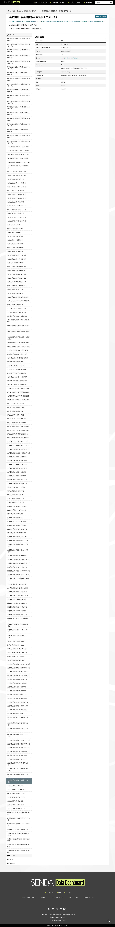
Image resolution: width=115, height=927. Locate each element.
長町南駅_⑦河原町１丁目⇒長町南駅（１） (17, 718)
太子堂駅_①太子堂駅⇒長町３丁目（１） (19, 441)
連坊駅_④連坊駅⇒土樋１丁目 (15, 660)
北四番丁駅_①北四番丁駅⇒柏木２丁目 (18, 388)
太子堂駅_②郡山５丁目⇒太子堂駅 (17, 460)
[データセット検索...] (104, 2)
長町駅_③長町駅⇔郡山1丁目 (15, 801)
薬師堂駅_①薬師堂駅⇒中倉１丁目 (17, 607)
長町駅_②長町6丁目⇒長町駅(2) (16, 789)
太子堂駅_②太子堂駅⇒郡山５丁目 (17, 457)
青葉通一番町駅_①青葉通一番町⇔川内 (18, 829)
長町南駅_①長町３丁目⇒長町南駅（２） (19, 675)
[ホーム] (9, 11)
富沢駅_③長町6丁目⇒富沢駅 (15, 502)
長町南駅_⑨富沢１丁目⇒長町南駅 (17, 755)
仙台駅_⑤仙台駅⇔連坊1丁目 (15, 244)
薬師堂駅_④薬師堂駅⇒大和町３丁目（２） (17, 636)
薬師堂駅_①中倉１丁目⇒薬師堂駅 (17, 603)
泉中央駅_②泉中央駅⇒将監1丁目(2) (17, 595)
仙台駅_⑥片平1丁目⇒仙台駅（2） (17, 270)
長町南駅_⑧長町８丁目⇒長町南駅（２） (19, 751)
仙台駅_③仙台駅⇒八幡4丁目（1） (17, 209)
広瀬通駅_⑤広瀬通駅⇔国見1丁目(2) (17, 540)
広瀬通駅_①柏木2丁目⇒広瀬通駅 (16, 510)
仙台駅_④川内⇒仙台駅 (14, 232)
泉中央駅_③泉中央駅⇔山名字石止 (17, 599)
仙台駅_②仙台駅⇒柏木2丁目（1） (17, 183)
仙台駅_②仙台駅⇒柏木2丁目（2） (17, 187)
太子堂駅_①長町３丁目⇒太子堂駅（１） (19, 449)
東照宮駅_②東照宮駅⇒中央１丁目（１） (19, 571)
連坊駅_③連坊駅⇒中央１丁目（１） (17, 649)
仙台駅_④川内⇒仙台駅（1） (15, 236)
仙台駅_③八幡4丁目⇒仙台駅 (15, 213)
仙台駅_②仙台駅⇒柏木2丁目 (15, 179)
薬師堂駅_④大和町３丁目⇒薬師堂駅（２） (17, 625)
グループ (67, 892)
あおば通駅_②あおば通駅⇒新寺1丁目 (18, 154)
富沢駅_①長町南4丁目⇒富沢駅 (16, 487)
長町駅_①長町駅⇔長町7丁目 (15, 786)
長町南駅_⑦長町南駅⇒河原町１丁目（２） (17, 735)
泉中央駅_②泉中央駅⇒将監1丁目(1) (17, 592)
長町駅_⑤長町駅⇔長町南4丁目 (16, 808)
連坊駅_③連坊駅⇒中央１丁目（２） (17, 652)
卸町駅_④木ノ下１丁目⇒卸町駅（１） (18, 430)
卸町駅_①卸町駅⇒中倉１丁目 (15, 407)
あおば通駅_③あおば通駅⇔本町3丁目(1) (18, 162)
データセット (50, 892)
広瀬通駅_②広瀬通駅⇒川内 (15, 517)
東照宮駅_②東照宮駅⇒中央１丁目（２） (19, 574)
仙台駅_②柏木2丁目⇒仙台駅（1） (17, 194)
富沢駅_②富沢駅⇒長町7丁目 (15, 491)
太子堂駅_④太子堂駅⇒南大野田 (16, 476)
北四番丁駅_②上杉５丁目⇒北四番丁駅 (18, 396)
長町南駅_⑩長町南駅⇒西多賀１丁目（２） (57, 11)
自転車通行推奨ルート (32, 11)
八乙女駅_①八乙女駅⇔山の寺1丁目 (17, 308)
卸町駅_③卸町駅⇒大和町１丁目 (16, 419)
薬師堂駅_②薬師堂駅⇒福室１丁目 (17, 614)
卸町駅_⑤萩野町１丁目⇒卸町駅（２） (18, 438)
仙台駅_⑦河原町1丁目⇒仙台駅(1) (16, 282)
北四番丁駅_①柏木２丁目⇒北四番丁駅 (18, 392)
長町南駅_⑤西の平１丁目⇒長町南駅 (17, 702)
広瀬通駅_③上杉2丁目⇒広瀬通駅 (16, 521)
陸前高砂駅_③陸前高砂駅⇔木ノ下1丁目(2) (18, 824)
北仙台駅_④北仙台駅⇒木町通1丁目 (17, 377)
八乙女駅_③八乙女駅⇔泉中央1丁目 (17, 316)
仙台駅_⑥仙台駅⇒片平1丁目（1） (16, 255)
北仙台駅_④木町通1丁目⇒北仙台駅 (17, 381)
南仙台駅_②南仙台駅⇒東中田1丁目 (17, 384)
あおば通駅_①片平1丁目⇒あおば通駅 (18, 150)
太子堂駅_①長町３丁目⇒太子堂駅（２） (19, 453)
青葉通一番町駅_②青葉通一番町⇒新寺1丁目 (18, 840)
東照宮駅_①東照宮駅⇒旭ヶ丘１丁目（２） (17, 551)
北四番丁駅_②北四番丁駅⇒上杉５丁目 (18, 400)
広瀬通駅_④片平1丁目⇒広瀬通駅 (16, 533)
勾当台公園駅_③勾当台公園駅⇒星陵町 (18, 342)
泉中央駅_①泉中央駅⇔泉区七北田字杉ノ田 (18, 579)
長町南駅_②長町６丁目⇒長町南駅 (17, 683)
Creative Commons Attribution (70, 58)
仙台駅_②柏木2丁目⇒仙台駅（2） (17, 198)
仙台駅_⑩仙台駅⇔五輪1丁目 (15, 304)
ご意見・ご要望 (75, 3)
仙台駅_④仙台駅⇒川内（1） (15, 228)
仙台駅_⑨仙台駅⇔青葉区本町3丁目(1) (18, 297)
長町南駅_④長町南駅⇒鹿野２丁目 (17, 694)
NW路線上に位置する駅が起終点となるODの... (18, 119)
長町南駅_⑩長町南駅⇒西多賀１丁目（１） (17, 775)
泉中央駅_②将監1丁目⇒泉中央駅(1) (17, 584)
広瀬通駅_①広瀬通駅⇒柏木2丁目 (16, 506)
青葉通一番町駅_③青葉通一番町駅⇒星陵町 (18, 851)
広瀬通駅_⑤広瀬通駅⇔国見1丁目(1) (17, 536)
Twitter (10, 859)
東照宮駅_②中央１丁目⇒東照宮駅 (17, 555)
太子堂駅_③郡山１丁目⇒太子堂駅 (17, 468)
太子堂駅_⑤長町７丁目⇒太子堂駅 (17, 483)
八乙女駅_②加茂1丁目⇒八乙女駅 (16, 312)
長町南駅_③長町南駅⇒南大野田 (16, 690)
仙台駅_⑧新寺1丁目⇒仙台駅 (15, 293)
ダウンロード (101, 16)
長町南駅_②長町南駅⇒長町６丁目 (17, 679)
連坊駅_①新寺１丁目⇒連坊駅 (15, 641)
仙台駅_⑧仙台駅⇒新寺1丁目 (15, 289)
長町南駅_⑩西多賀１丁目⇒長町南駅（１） (17, 764)
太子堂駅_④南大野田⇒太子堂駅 (16, 472)
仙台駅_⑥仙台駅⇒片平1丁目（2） (17, 259)
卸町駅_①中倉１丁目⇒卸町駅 (15, 403)
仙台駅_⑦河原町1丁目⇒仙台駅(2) (16, 285)
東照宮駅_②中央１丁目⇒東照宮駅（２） (19, 563)
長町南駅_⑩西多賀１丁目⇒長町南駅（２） (17, 769)
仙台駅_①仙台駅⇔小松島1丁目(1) (16, 171)
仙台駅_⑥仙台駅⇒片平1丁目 (15, 251)
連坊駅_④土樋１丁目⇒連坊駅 (15, 656)
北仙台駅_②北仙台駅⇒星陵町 (15, 361)
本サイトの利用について (28, 897)
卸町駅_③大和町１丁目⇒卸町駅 (16, 422)
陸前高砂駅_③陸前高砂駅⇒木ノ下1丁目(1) (18, 819)
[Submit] (111, 3)
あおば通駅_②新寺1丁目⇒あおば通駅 (18, 158)
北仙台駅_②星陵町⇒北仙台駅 (15, 365)
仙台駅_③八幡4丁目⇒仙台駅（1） (17, 217)
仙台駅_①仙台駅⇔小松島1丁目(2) (16, 175)
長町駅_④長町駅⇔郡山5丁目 (15, 805)
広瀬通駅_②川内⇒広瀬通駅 (15, 514)
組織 (13, 11)
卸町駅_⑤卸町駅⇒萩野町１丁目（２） (18, 434)
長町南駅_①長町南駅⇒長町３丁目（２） (19, 668)
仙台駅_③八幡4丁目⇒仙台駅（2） (17, 221)
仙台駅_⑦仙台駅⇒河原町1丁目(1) (16, 274)
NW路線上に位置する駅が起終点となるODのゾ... (18, 39)
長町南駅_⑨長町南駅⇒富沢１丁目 (17, 759)
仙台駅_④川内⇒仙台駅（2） (15, 240)
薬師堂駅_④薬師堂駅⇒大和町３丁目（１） (17, 631)
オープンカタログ (41, 3)
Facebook (11, 863)
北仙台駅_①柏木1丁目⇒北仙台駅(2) (17, 358)
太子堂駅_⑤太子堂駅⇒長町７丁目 (17, 479)
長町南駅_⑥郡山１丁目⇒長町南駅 (17, 709)
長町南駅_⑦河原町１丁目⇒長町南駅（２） (17, 724)
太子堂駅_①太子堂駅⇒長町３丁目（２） (19, 445)
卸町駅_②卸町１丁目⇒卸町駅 (15, 415)
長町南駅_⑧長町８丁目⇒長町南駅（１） (19, 748)
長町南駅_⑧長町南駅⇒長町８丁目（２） (19, 744)
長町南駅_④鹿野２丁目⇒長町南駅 (17, 698)
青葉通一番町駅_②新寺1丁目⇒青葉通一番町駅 (18, 834)
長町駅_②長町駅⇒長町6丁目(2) (16, 793)
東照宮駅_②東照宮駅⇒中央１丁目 (17, 567)
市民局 (19, 11)
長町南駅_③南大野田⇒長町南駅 (16, 687)
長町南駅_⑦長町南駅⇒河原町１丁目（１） (17, 729)
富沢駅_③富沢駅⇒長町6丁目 (15, 498)
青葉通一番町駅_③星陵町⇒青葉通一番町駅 (18, 845)
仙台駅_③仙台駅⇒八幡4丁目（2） (17, 206)
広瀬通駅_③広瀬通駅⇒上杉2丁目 (16, 525)
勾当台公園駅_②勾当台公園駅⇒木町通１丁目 (18, 332)
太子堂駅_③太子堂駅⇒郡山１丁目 (17, 464)
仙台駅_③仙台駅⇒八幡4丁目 (15, 202)
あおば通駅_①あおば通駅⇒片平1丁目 (18, 147)
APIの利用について (58, 3)
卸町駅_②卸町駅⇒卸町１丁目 (15, 411)
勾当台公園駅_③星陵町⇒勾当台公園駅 (18, 346)
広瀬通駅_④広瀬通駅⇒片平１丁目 (17, 529)
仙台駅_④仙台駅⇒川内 (14, 225)
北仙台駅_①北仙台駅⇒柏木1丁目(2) (17, 350)
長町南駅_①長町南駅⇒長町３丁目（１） (19, 664)
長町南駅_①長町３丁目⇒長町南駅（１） (19, 671)
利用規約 (89, 3)
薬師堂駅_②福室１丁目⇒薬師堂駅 (17, 611)
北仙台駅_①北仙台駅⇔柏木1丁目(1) (17, 354)
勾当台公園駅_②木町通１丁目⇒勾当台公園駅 (18, 338)
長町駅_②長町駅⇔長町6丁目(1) (16, 797)
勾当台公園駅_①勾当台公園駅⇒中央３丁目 (18, 326)
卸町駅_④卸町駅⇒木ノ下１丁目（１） (18, 426)
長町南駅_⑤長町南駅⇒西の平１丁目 (17, 706)
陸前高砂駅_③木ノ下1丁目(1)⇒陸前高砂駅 (18, 813)
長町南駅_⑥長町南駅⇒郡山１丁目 (17, 713)
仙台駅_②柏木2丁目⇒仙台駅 (15, 190)
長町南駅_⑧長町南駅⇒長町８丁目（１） (19, 740)
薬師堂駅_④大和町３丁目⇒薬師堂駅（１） (17, 619)
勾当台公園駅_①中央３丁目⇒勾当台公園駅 (18, 321)
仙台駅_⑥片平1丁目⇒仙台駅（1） (16, 266)
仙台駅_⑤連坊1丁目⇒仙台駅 (15, 247)
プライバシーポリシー (57, 897)
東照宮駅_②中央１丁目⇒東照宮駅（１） (19, 559)
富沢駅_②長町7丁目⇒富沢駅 (15, 495)
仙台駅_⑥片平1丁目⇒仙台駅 (15, 263)
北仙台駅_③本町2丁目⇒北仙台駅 (16, 373)
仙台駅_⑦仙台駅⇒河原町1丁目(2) (16, 278)
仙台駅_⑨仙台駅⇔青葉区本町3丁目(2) (18, 301)
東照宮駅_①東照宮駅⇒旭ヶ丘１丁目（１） (17, 545)
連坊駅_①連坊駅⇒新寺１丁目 (15, 645)
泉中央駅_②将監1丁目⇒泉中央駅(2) (17, 588)
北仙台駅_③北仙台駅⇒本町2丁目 (16, 369)
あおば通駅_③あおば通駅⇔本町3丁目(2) (18, 167)
